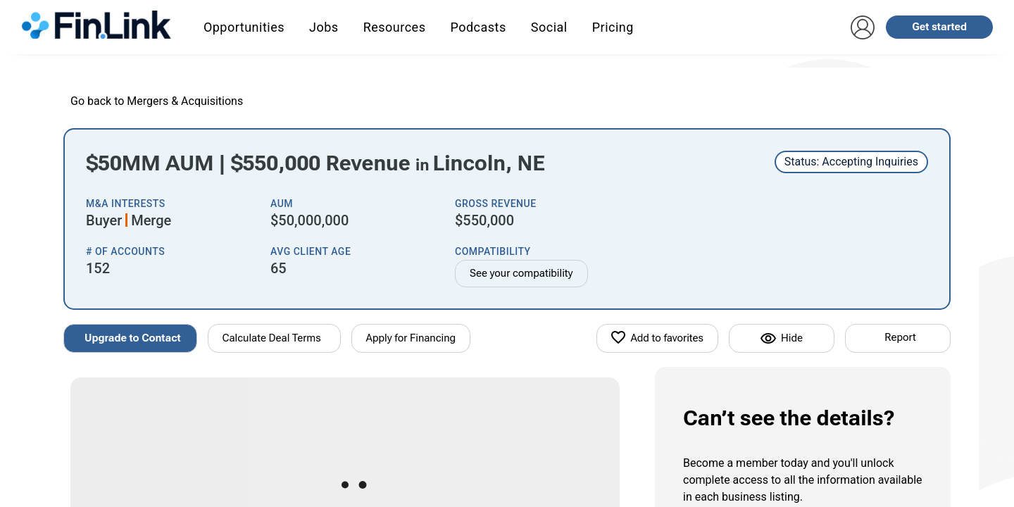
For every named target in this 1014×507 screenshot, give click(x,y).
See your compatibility (521, 273)
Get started (939, 26)
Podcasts (478, 27)
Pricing (613, 27)
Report (899, 337)
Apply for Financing (411, 338)
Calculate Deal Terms (272, 338)
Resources (394, 27)
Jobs (324, 27)
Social (549, 27)
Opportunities (244, 27)
